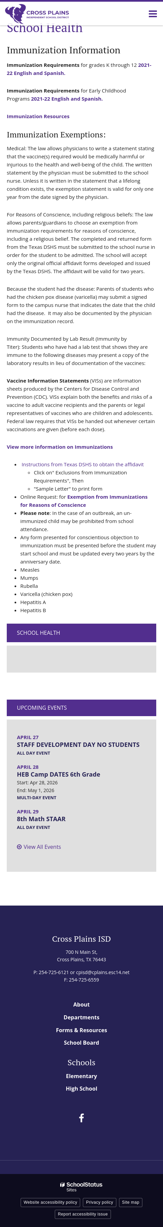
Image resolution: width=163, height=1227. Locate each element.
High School (81, 1088)
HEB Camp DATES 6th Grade (58, 774)
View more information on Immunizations (60, 446)
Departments (81, 1017)
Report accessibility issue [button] (83, 1214)
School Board (81, 1042)
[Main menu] (153, 13)
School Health (38, 632)
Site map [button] (130, 1202)
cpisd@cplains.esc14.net (103, 972)
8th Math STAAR (41, 819)
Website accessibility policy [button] (50, 1202)
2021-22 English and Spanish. (67, 98)
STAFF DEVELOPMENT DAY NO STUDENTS (78, 744)
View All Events (42, 847)
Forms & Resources (81, 1030)
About (81, 1004)
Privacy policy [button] (99, 1202)
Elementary (81, 1076)
